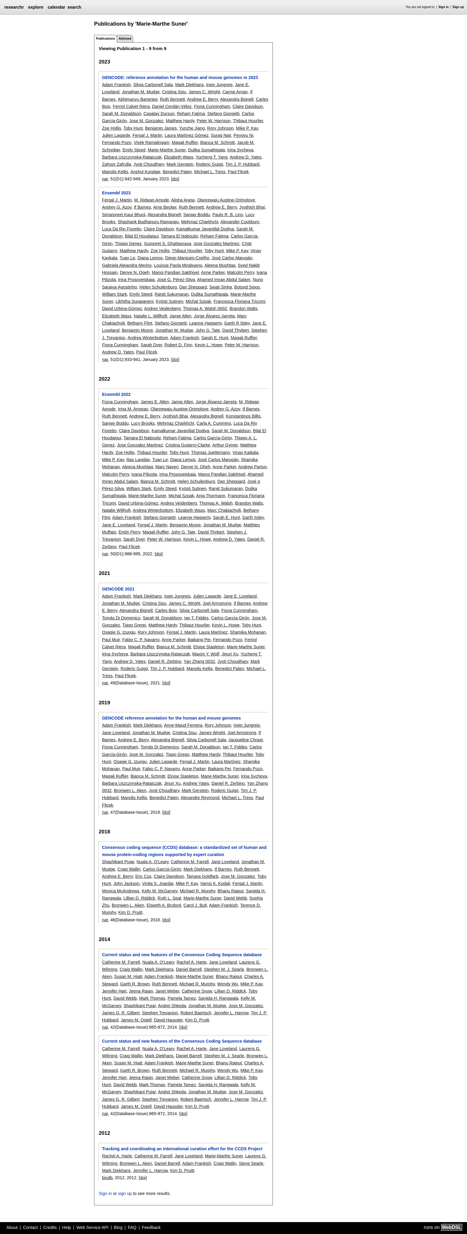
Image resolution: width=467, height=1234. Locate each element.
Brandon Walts (243, 308)
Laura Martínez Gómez (186, 135)
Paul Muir (111, 639)
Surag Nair (221, 135)
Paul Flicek (238, 171)
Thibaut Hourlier (248, 120)
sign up (125, 1193)
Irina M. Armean (133, 409)
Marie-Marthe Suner (167, 150)
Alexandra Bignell (236, 99)
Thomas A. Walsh (216, 503)
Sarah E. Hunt (214, 337)
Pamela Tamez (182, 998)
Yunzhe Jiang (192, 128)
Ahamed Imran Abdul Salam (223, 279)
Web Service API (92, 1227)
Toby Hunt (133, 128)
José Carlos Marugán (231, 257)
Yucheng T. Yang (212, 157)
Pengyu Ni (243, 135)
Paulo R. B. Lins (227, 214)
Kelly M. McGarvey (160, 891)
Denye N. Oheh (195, 466)
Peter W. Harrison (214, 120)
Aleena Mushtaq (219, 265)
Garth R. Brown (135, 984)
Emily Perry (129, 532)
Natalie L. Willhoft (150, 316)
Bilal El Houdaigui (141, 236)
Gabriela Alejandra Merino (126, 265)
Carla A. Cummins (214, 423)
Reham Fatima (191, 113)
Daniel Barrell (189, 969)
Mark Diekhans (189, 84)
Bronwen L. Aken (130, 790)
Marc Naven (167, 466)
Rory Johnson (220, 128)
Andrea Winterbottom (147, 337)
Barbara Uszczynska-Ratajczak (131, 157)
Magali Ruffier (185, 142)
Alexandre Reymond (199, 797)
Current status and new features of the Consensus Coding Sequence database (182, 954)
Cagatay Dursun (159, 113)
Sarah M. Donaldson (121, 113)
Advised (125, 38)
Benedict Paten (177, 171)
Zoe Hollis (111, 128)
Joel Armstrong (217, 603)
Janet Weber (167, 991)
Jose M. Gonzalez (146, 120)
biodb (107, 1177)
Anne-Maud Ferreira (183, 725)
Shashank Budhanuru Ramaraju (148, 221)
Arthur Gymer (225, 445)
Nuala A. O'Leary (152, 861)
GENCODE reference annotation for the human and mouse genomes (171, 718)
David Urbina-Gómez (122, 308)
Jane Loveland (116, 732)
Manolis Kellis (115, 171)
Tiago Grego (134, 625)
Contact (30, 1227)
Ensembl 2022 (116, 394)
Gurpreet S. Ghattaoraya (167, 243)
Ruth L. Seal (169, 898)
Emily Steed (133, 150)
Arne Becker (164, 207)
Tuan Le (127, 257)
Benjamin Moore (137, 330)
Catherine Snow (197, 991)
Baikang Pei (199, 639)
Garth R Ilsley (237, 323)
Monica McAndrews (120, 891)
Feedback (151, 1227)
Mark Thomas (152, 998)
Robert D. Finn (178, 344)
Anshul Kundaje (145, 171)
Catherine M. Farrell (190, 861)
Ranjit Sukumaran (172, 294)
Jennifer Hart (114, 991)
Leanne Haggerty (205, 323)
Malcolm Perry (240, 272)
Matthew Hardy (180, 120)
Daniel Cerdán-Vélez (172, 106)
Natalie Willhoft (116, 510)
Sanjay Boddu (196, 214)
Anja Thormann (210, 495)
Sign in (443, 7)
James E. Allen (155, 401)
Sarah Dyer (151, 344)
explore (35, 7)
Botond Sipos (247, 287)
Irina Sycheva (240, 150)
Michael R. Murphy (197, 891)
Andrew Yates (196, 783)
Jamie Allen (180, 316)
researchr (14, 7)
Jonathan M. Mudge (141, 91)
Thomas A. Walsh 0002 (205, 308)
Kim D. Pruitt (130, 912)
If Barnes (142, 207)
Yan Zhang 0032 (199, 661)
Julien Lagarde (116, 135)
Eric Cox (143, 876)
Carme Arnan (235, 91)
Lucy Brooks (143, 423)
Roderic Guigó (209, 164)
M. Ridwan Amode (151, 200)
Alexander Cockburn (239, 221)
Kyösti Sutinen (169, 301)
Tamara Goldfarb (202, 876)
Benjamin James (161, 128)
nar (105, 178)
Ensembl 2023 (116, 192)
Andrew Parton (252, 466)
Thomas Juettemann (210, 452)
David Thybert (235, 330)
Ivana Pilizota (144, 474)
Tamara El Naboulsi (179, 236)
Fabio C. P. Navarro (140, 639)
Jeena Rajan (141, 991)
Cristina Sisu (174, 91)
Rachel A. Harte (192, 962)
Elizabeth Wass (178, 157)
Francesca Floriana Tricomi (239, 301)
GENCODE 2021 (118, 589)
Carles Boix (166, 610)
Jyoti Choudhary (148, 164)
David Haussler (168, 1020)
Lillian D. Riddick (139, 898)
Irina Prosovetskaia (136, 279)
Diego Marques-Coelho (187, 257)
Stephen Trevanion (160, 1012)
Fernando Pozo (116, 142)
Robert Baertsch (195, 1012)
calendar (56, 7)
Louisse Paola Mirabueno (178, 265)
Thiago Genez (128, 243)
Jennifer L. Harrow (231, 1012)
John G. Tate (208, 330)
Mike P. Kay (247, 128)
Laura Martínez (213, 632)
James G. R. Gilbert (120, 1012)
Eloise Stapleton (208, 646)
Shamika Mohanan (248, 632)
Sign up (458, 7)
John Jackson (126, 883)
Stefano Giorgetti (223, 113)
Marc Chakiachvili (224, 510)
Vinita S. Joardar (157, 883)
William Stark (114, 294)
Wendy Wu (227, 984)
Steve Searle (251, 1163)
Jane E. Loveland (118, 525)
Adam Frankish (116, 84)
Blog (118, 1227)
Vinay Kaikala (246, 452)
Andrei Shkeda (172, 1005)
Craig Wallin (128, 869)
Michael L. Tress (209, 171)
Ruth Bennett (172, 99)
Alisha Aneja (182, 200)
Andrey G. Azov (116, 207)
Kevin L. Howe (208, 344)
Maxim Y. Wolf (205, 654)
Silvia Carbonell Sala (153, 84)
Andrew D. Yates (245, 157)
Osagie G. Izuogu (118, 632)
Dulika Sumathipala (206, 150)
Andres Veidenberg (162, 308)
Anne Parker (213, 272)
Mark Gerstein (179, 164)
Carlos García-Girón (213, 437)
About (12, 1227)
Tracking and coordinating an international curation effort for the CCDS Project (182, 1148)
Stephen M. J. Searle (224, 969)
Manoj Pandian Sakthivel (175, 272)
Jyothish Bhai (252, 207)
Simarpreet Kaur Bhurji (123, 214)
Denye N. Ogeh (134, 272)
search (74, 7)
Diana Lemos (150, 257)
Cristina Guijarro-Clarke (187, 445)
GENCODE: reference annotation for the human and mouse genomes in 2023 (180, 77)
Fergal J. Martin (147, 135)
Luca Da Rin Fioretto (121, 229)
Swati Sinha (220, 287)
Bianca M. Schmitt (217, 142)
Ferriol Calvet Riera (131, 106)
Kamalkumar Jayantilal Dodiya (205, 229)
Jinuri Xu (230, 654)
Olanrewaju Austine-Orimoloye (226, 200)
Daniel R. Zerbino (164, 661)
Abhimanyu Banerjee (138, 99)
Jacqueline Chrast (245, 739)
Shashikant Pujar (118, 861)
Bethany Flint (139, 323)
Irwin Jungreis (219, 84)
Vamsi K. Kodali (215, 883)
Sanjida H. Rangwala (218, 998)
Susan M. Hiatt (128, 976)
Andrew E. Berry (202, 99)
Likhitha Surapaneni (134, 301)
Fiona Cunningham (212, 106)
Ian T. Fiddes (196, 618)
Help (66, 1227)
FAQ (132, 1227)
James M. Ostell (136, 1020)
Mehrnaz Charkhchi (199, 221)
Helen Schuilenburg (158, 287)
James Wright (212, 732)
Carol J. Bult (195, 905)
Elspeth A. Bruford (164, 905)
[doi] (175, 178)
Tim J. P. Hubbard (242, 164)
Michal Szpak (198, 301)
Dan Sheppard (193, 287)
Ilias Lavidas (138, 459)
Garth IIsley (253, 517)
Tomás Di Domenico (121, 618)
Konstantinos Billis (243, 416)
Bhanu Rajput (231, 891)
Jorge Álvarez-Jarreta (214, 316)
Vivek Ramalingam (151, 142)
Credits (50, 1227)
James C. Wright (204, 91)
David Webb (235, 898)
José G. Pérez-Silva (176, 279)
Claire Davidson (248, 106)
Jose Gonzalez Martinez (216, 243)
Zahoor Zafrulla (116, 164)
